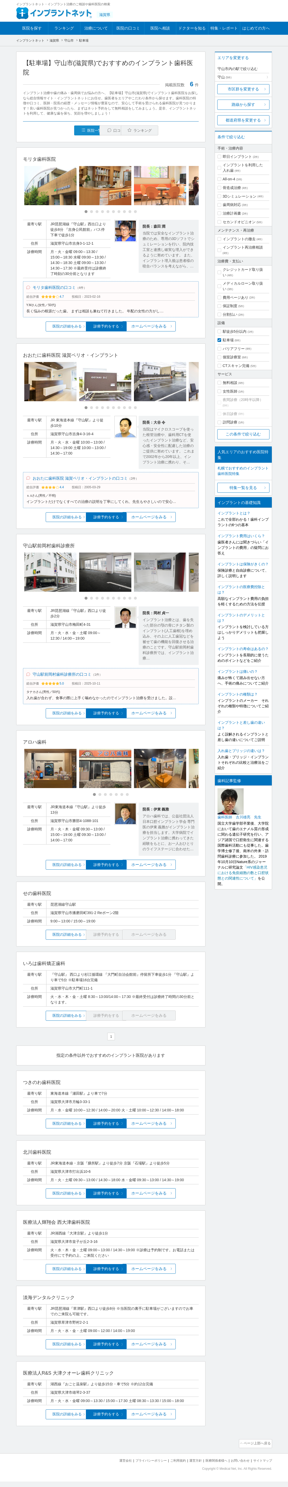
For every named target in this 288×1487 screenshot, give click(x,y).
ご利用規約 (171, 1466)
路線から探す (243, 104)
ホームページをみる (169, 329)
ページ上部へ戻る (257, 1450)
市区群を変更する (243, 89)
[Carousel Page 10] (135, 212)
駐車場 (228, 340)
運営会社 (115, 1466)
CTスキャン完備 (236, 366)
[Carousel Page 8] (124, 212)
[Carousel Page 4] (102, 212)
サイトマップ (262, 1466)
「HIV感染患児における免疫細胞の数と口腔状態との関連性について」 (243, 872)
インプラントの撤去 (239, 239)
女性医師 (230, 391)
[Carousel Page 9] (129, 212)
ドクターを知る (192, 28)
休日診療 (230, 414)
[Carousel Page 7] (118, 212)
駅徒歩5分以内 (235, 331)
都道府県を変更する (243, 120)
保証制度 (230, 306)
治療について (96, 28)
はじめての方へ (256, 28)
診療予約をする (111, 329)
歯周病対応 (232, 205)
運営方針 (190, 1466)
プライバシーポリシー (143, 1466)
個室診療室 (232, 357)
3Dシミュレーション (240, 196)
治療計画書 (232, 213)
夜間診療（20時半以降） (243, 400)
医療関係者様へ (212, 1466)
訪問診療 (230, 422)
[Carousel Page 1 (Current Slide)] (86, 212)
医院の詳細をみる (52, 329)
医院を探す (32, 28)
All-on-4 (229, 179)
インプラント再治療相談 (243, 247)
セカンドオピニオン (239, 222)
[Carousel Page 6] (113, 212)
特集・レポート (224, 28)
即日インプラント (237, 156)
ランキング (64, 28)
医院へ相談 (160, 28)
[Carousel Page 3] (97, 212)
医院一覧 (59, 130)
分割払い (230, 314)
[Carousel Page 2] (91, 212)
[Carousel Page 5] (108, 212)
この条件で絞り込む (243, 434)
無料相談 (230, 383)
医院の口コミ (128, 28)
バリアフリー (234, 349)
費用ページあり (235, 297)
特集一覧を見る (243, 487)
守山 (225, 77)
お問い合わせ (238, 1466)
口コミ (114, 130)
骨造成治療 (232, 188)
